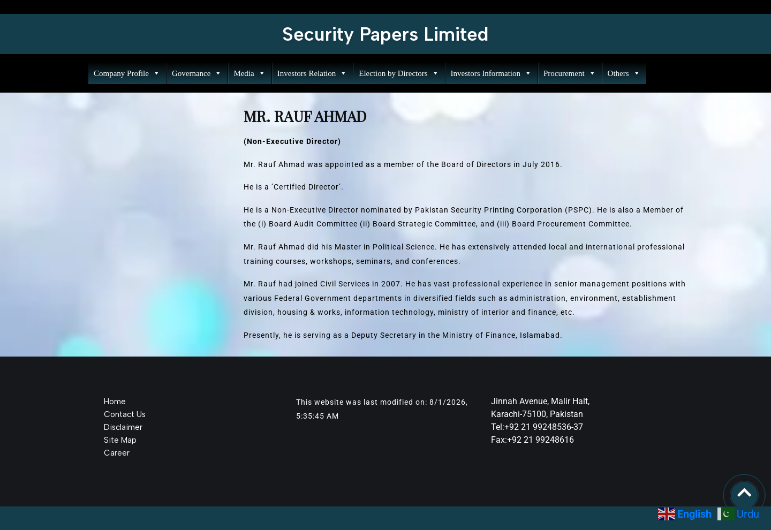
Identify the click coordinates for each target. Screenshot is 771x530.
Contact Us (125, 414)
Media (249, 73)
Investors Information (491, 73)
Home (115, 401)
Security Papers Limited (385, 34)
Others (624, 73)
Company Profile (127, 73)
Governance (197, 73)
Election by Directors (399, 73)
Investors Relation (312, 73)
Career (117, 453)
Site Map (120, 440)
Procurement (569, 73)
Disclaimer (123, 427)
